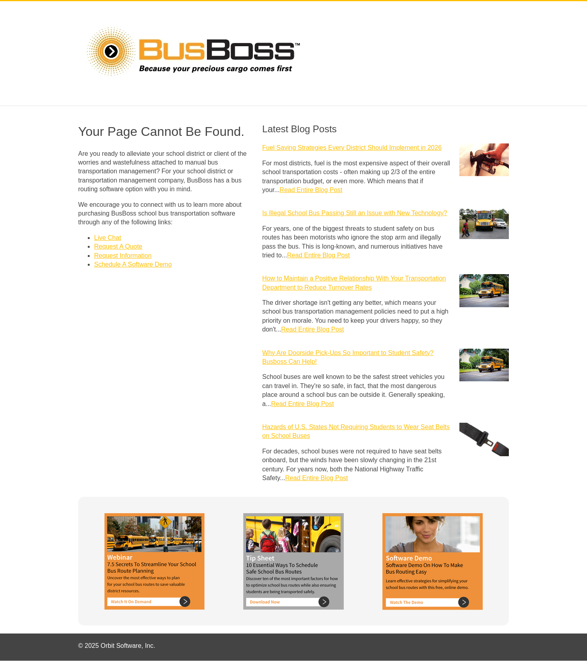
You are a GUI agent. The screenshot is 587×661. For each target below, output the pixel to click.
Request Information (123, 255)
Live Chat (107, 237)
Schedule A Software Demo (133, 264)
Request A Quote (118, 246)
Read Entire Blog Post (311, 189)
